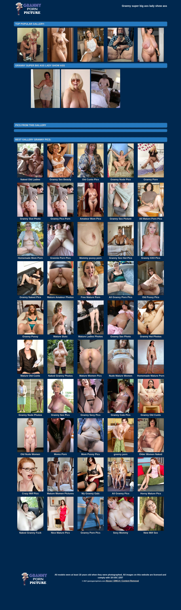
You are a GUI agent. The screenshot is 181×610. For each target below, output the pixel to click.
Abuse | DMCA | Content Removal (122, 602)
